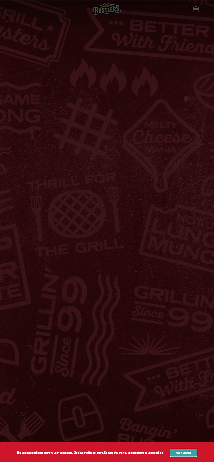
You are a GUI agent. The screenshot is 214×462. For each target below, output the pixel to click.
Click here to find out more (88, 452)
